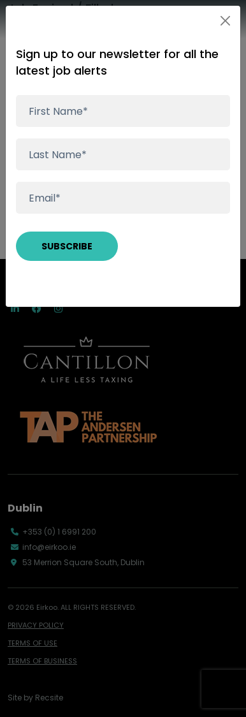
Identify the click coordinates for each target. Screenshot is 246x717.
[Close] (225, 21)
